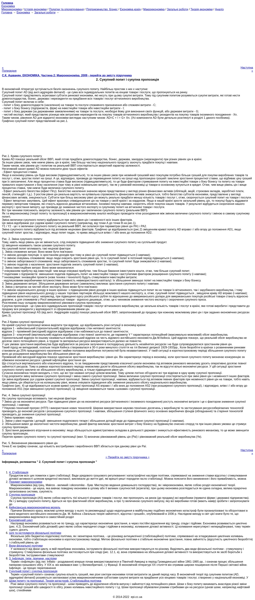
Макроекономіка (154, 9)
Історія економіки (35, 9)
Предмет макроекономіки (25, 481)
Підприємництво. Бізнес (102, 9)
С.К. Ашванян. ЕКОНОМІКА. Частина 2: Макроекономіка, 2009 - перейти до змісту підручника (67, 75)
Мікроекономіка (11, 9)
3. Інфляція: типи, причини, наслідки (33, 558)
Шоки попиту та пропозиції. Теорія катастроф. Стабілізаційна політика (55, 580)
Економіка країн (130, 9)
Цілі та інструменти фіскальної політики (35, 532)
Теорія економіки (201, 9)
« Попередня (9, 69)
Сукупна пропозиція (22, 494)
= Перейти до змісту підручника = (128, 457)
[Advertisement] (127, 39)
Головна (6, 12)
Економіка (8, 6)
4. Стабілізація (18, 472)
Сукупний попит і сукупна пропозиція (33, 571)
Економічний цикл (21, 520)
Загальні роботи (177, 9)
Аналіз (219, 9)
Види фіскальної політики (26, 545)
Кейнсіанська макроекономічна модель (34, 507)
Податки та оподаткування (66, 9)
